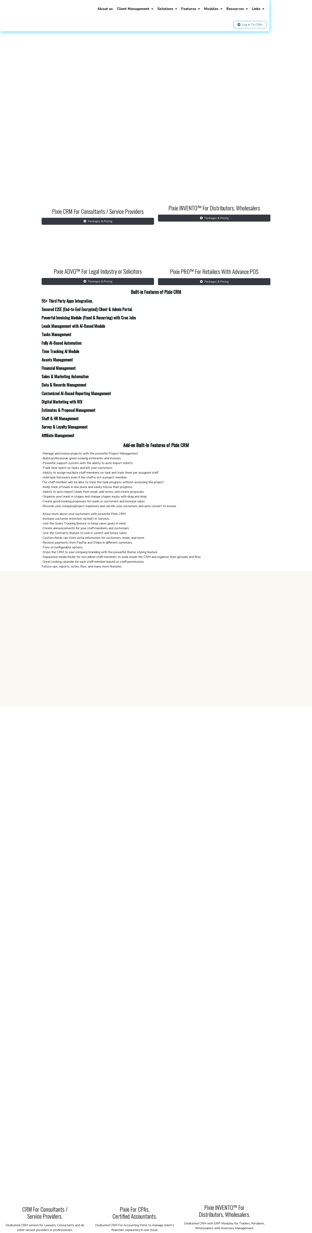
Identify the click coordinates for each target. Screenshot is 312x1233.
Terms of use (125, 1209)
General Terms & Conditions (168, 1209)
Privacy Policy (142, 1209)
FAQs (189, 1209)
